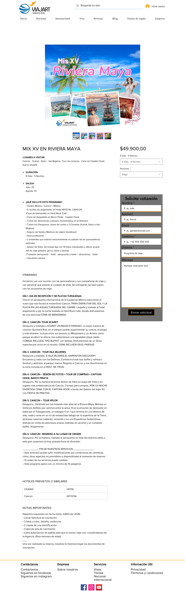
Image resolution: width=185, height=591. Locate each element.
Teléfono (128, 236)
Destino (127, 247)
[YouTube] (99, 587)
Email (125, 225)
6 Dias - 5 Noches (129, 155)
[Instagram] (91, 587)
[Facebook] (84, 587)
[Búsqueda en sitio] (109, 5)
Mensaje (127, 259)
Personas (125, 168)
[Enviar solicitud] (141, 312)
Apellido (127, 213)
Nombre (127, 202)
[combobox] (141, 162)
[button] (160, 19)
